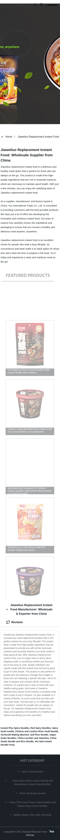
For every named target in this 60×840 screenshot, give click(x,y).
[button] (35, 5)
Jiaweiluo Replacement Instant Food (38, 136)
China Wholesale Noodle (33, 793)
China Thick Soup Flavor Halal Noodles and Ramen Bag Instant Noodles (32, 804)
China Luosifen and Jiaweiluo (33, 738)
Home (8, 136)
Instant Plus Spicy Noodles (15, 728)
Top (51, 831)
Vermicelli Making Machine (15, 734)
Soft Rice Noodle (39, 734)
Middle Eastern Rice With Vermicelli (33, 814)
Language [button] (51, 5)
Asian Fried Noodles (33, 771)
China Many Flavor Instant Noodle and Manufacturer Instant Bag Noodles (32, 782)
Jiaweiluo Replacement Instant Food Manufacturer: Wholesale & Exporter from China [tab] (29, 609)
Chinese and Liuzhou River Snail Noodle (36, 731)
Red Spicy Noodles (41, 728)
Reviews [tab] (14, 622)
